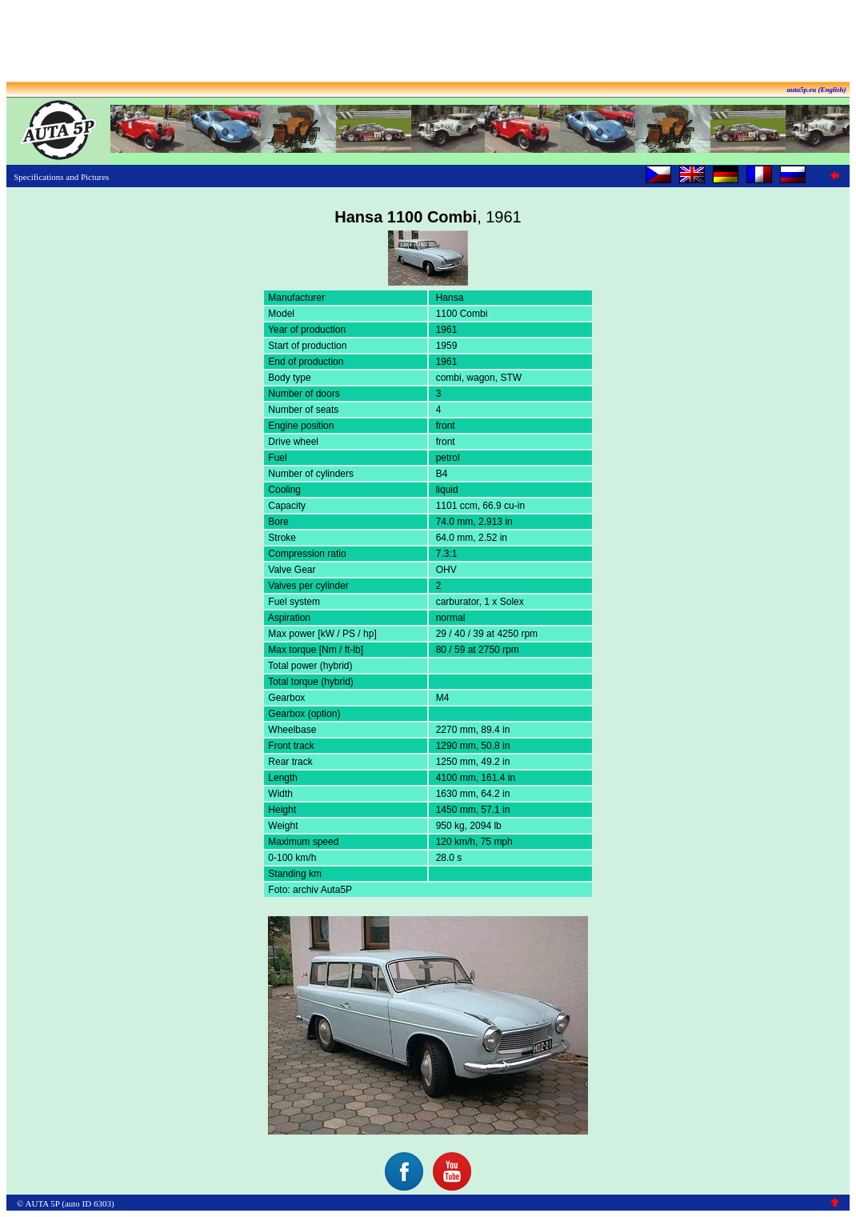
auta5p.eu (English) (816, 90)
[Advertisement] (428, 42)
